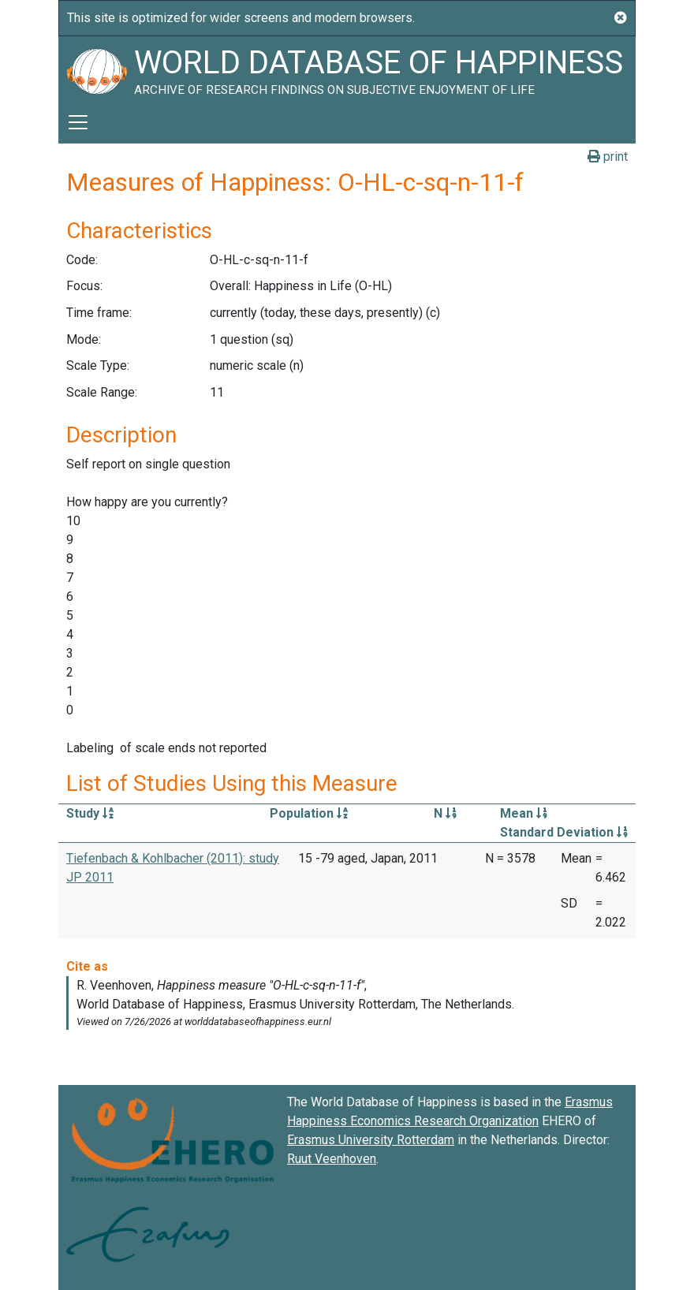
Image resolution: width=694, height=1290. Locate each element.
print (608, 156)
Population (309, 813)
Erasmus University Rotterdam (370, 1139)
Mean (523, 813)
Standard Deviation (564, 832)
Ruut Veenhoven (331, 1158)
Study (90, 813)
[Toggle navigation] (78, 122)
